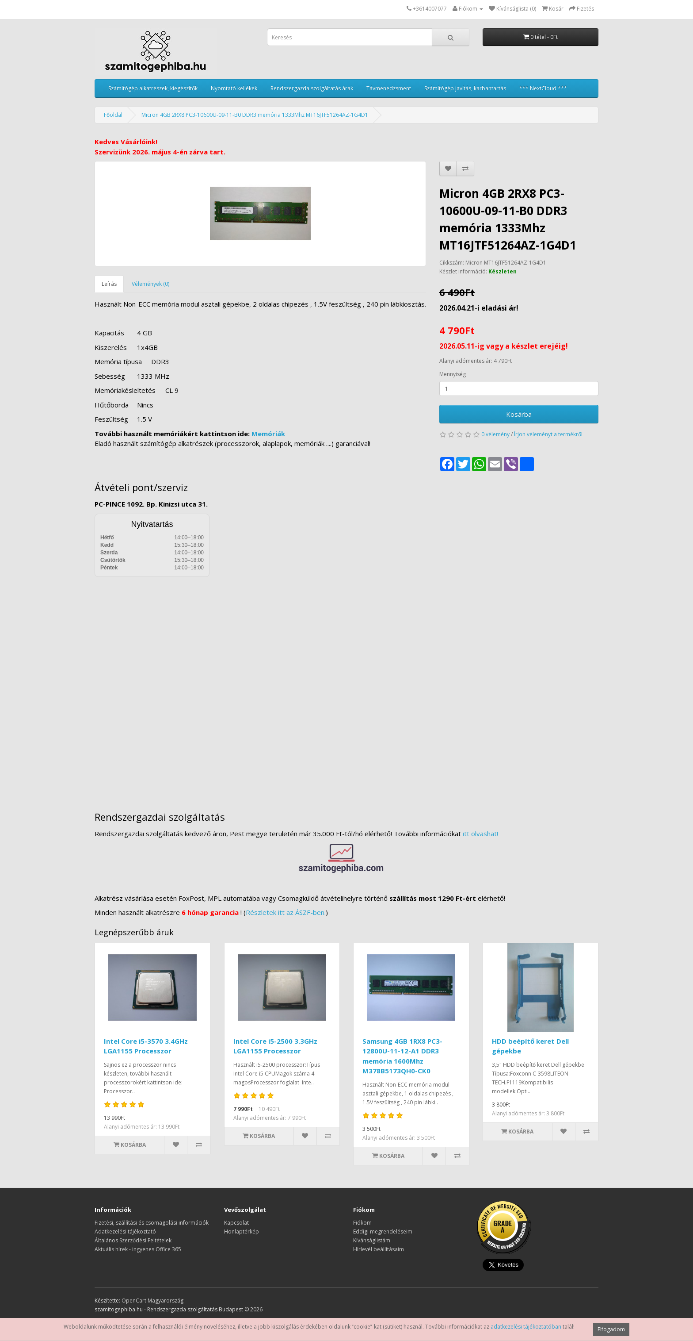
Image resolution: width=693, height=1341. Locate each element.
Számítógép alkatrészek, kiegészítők (153, 88)
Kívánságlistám (371, 1240)
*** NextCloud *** (543, 88)
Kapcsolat (236, 1222)
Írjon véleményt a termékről (548, 434)
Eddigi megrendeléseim (382, 1231)
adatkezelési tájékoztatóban (526, 1326)
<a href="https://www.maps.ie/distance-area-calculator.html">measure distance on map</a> (346, 687)
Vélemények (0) (150, 284)
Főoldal (113, 115)
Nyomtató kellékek (234, 88)
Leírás (109, 284)
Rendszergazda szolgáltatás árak (311, 88)
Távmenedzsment (388, 88)
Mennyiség (452, 374)
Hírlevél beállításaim (378, 1249)
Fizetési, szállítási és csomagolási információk (152, 1222)
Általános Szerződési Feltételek (133, 1240)
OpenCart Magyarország (152, 1300)
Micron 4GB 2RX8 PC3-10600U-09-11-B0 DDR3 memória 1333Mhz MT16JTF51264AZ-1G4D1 (254, 115)
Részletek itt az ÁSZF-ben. (286, 912)
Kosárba (519, 414)
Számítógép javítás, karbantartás (465, 88)
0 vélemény (495, 434)
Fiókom (362, 1222)
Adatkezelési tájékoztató (125, 1231)
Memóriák (268, 433)
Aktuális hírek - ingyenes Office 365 (138, 1249)
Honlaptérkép (241, 1231)
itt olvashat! (480, 833)
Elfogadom (611, 1329)
